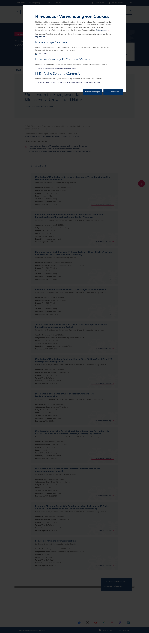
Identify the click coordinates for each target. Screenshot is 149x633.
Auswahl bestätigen (92, 92)
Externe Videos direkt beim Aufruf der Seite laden (57, 68)
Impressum (40, 36)
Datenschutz (101, 30)
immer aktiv (42, 54)
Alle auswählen (113, 92)
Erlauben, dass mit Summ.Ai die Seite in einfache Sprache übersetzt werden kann (69, 82)
